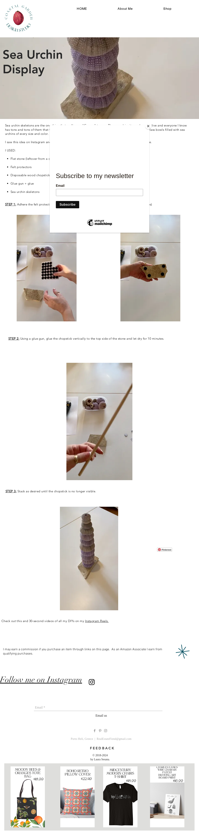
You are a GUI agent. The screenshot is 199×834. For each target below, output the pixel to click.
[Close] (148, 126)
